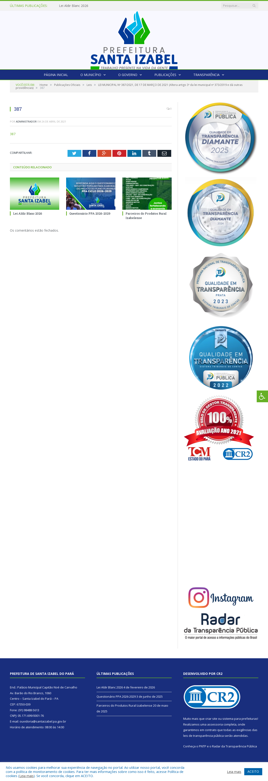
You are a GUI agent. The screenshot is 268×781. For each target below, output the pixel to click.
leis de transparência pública (203, 736)
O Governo (127, 75)
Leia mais (26, 775)
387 (12, 134)
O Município (90, 75)
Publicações (165, 75)
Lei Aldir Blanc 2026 (73, 6)
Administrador (26, 121)
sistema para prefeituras (239, 719)
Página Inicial (56, 75)
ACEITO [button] (253, 771)
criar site (211, 719)
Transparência (206, 75)
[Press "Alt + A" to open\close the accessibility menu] (262, 396)
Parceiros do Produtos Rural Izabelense (124, 705)
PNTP (202, 746)
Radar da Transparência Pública (234, 746)
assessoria (215, 724)
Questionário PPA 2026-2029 (89, 213)
